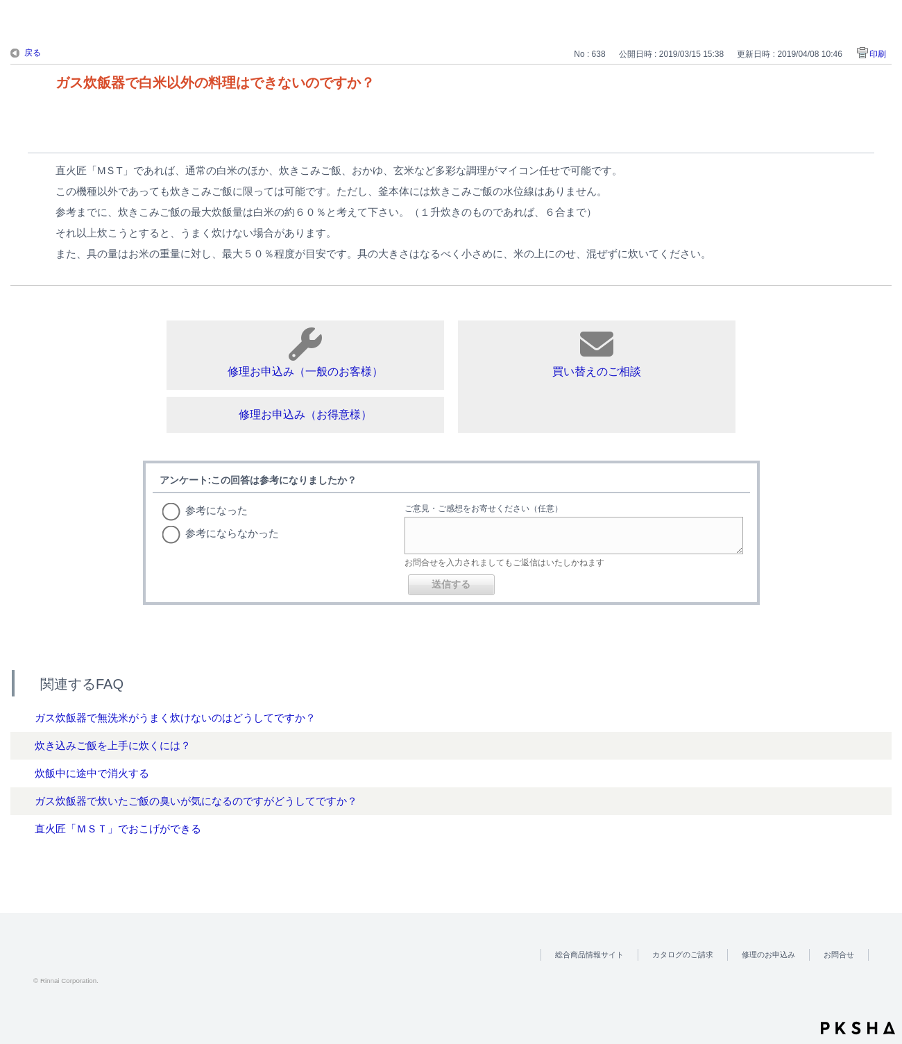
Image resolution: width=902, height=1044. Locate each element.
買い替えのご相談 (596, 352)
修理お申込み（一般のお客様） (305, 352)
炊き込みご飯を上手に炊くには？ (113, 745)
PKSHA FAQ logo (858, 1028)
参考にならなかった (232, 533)
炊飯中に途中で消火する (92, 773)
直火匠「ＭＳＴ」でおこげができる (118, 829)
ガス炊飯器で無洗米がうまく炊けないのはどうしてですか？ (175, 718)
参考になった (216, 510)
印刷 (877, 54)
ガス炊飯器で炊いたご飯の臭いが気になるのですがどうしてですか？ (196, 801)
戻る (32, 53)
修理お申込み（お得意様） (305, 414)
